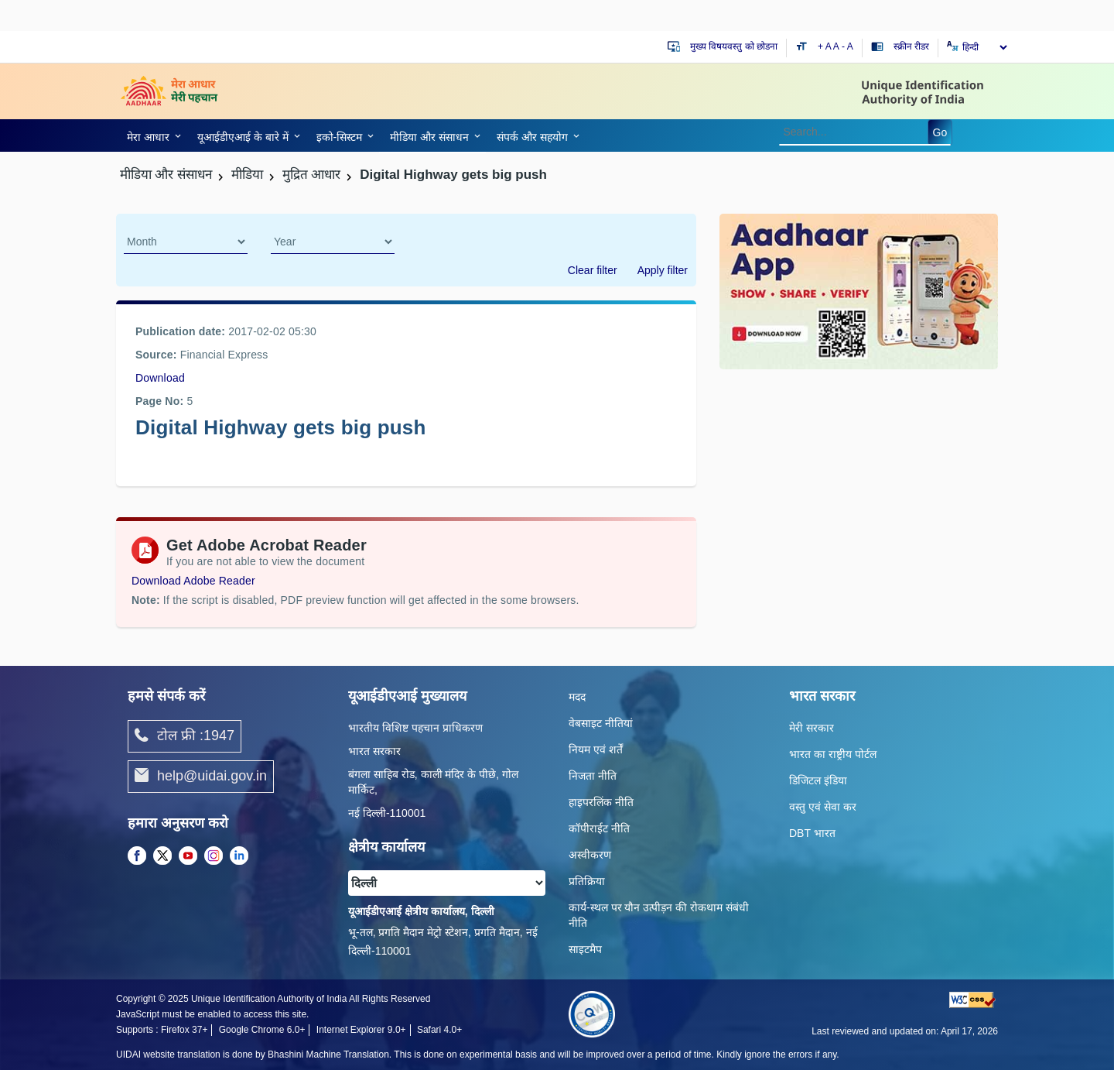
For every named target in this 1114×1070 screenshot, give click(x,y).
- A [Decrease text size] (847, 46)
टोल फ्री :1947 (184, 736)
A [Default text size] (836, 46)
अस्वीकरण (590, 855)
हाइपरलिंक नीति (601, 802)
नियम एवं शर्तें (596, 749)
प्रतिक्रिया (587, 881)
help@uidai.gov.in (201, 776)
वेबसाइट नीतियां (601, 723)
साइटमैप (585, 949)
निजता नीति (593, 776)
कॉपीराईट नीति (599, 828)
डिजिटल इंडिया (818, 780)
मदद (577, 697)
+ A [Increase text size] (825, 46)
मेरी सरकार (811, 728)
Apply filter (662, 270)
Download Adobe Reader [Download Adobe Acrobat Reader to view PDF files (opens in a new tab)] (193, 580)
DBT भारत (812, 833)
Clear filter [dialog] (592, 270)
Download (160, 378)
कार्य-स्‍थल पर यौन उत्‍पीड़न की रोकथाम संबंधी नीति (659, 915)
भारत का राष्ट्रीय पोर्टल (833, 754)
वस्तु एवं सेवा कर (822, 807)
